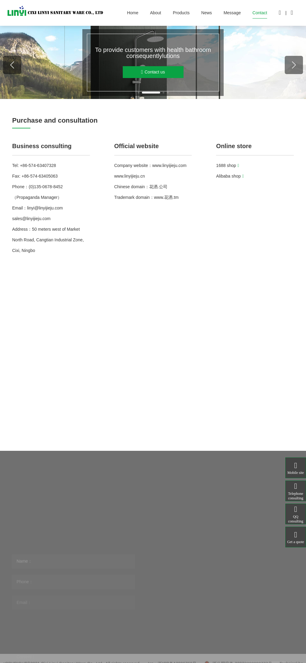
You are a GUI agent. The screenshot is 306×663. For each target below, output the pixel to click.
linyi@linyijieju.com (45, 208)
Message (232, 12)
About (155, 12)
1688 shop (227, 165)
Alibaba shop (230, 176)
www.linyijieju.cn (129, 176)
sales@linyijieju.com (31, 218)
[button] (138, 92)
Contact (260, 12)
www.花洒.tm (166, 197)
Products (181, 12)
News (206, 12)
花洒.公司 (158, 186)
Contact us (153, 72)
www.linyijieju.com (169, 165)
